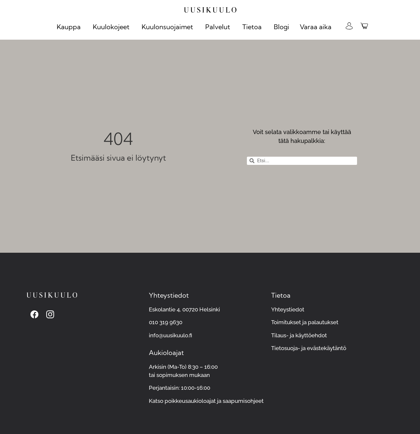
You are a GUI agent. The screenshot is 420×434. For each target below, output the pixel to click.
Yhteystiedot (287, 309)
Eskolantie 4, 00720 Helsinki (184, 309)
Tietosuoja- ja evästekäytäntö (308, 348)
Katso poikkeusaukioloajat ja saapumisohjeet (206, 401)
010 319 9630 (165, 322)
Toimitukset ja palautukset (304, 322)
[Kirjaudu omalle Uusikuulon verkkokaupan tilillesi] (349, 26)
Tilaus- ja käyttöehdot (299, 335)
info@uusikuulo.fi (170, 335)
